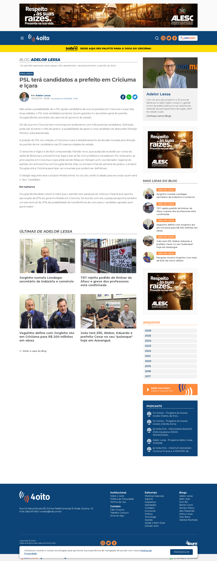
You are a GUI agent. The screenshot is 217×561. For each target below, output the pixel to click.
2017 (148, 376)
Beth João (184, 499)
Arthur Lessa (185, 514)
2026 (148, 330)
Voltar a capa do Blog (32, 351)
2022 (148, 351)
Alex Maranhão (187, 511)
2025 (148, 335)
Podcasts (154, 406)
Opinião (149, 520)
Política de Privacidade (122, 499)
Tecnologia (150, 517)
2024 (148, 340)
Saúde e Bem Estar (155, 523)
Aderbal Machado (188, 520)
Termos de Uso (118, 502)
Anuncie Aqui (117, 515)
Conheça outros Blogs (158, 116)
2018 (148, 371)
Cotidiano (150, 508)
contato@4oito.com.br (51, 511)
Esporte (149, 499)
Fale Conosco (117, 509)
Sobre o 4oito (117, 496)
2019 (148, 366)
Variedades (150, 505)
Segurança (150, 502)
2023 (148, 345)
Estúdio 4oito (152, 526)
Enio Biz (183, 502)
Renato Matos (186, 508)
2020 (148, 361)
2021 (148, 356)
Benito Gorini (186, 505)
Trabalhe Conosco (119, 512)
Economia (150, 511)
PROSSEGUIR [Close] (181, 552)
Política (148, 514)
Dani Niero (184, 517)
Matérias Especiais (154, 496)
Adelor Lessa (43, 95)
